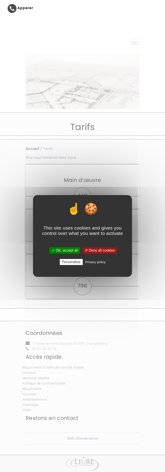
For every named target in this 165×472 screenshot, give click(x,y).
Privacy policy (95, 262)
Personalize (71, 262)
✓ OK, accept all (65, 250)
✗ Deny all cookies (100, 250)
